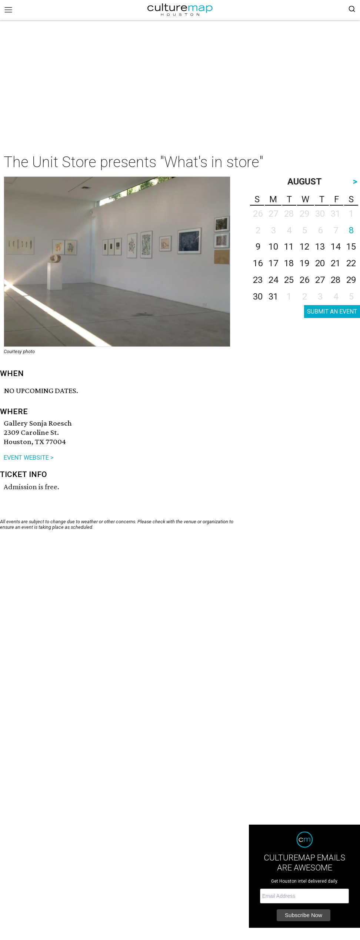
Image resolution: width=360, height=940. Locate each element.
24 (273, 280)
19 (304, 263)
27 (320, 280)
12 (304, 246)
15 (351, 246)
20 (320, 263)
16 (258, 263)
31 (273, 296)
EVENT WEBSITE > (29, 457)
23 (258, 280)
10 (273, 246)
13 (320, 246)
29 (351, 280)
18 (289, 263)
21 (335, 263)
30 (258, 296)
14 (335, 246)
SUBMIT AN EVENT (332, 311)
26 (304, 280)
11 (289, 246)
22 (351, 263)
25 (289, 280)
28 (335, 280)
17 (273, 263)
